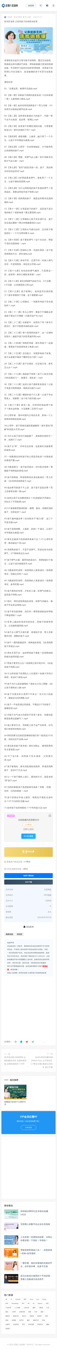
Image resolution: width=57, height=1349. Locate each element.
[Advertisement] (28, 1007)
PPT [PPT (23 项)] (23, 1303)
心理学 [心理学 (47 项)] (14, 1312)
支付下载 (28, 882)
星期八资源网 (12, 973)
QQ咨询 (28, 926)
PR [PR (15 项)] (28, 1303)
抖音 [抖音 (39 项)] (35, 1312)
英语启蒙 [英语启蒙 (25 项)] (31, 1324)
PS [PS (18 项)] (33, 1303)
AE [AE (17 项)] (6, 1299)
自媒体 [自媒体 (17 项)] (7, 1324)
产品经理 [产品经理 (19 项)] (8, 1307)
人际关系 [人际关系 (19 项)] (26, 1307)
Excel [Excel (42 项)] (31, 1299)
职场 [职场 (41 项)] (43, 1320)
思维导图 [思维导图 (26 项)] (22, 1312)
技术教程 (18, 17)
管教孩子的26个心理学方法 (15, 1103)
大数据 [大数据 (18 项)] (41, 1307)
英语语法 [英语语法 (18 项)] (40, 1324)
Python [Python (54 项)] (40, 1303)
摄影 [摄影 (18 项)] (42, 1312)
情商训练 (9, 934)
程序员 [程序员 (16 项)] (21, 1320)
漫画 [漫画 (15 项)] (6, 1320)
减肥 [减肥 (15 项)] (34, 1307)
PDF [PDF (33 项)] (6, 1303)
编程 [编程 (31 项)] (28, 1320)
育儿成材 (27, 17)
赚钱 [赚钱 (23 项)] (47, 1324)
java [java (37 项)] (37, 1299)
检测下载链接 (29, 875)
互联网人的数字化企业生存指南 (35, 1224)
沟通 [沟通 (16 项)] (46, 1316)
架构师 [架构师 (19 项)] (39, 1316)
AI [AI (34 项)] (11, 1299)
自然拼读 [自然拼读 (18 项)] (16, 1324)
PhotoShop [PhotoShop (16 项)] (15, 1303)
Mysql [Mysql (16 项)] (44, 1299)
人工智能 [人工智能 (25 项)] (17, 1307)
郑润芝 (19, 934)
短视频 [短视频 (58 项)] (14, 1320)
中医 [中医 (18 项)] (47, 1303)
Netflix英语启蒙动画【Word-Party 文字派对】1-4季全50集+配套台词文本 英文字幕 (41, 1062)
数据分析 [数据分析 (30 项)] (16, 1316)
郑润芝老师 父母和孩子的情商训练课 (32, 973)
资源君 (8, 17)
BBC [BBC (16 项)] (25, 1299)
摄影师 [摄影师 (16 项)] (7, 1316)
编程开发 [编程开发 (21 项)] (36, 1320)
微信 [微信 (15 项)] (6, 1312)
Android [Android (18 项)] (17, 1299)
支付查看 (28, 836)
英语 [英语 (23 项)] (23, 1324)
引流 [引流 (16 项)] (47, 1307)
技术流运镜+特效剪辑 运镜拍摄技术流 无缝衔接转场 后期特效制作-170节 (15, 1060)
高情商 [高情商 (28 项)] (7, 1328)
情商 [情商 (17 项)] (29, 1312)
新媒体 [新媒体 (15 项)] (32, 1316)
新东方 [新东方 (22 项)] (24, 1316)
